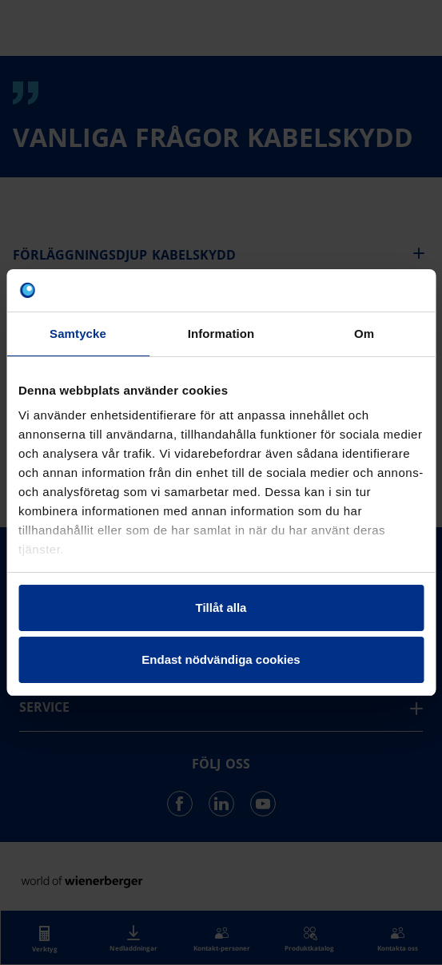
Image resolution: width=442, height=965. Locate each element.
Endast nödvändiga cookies (220, 659)
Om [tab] (364, 333)
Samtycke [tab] (78, 333)
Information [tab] (221, 333)
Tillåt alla (221, 607)
